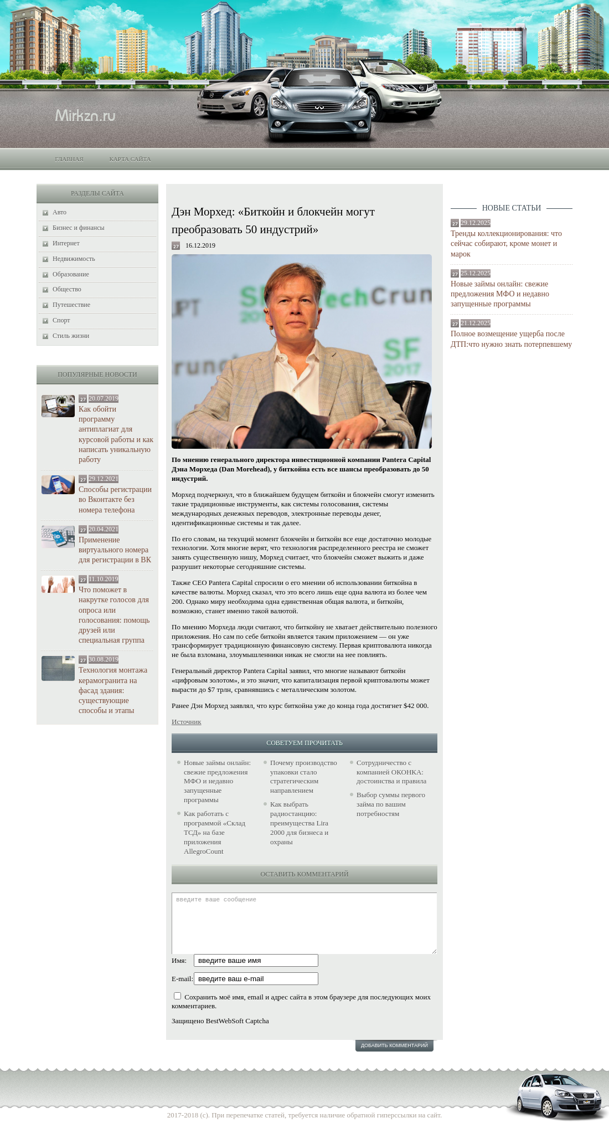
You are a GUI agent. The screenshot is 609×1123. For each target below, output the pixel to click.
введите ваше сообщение (304, 923)
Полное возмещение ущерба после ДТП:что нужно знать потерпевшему (511, 339)
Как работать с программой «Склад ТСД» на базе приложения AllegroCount (214, 832)
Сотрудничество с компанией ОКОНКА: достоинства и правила (391, 772)
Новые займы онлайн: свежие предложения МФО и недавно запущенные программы (500, 294)
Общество (67, 289)
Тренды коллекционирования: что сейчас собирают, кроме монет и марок (506, 243)
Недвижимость (74, 259)
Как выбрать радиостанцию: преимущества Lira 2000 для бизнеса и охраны (299, 823)
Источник (187, 721)
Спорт (61, 320)
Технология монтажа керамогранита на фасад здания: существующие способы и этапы (113, 690)
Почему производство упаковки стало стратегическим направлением (303, 776)
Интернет (66, 243)
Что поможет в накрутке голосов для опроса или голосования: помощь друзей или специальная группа (114, 615)
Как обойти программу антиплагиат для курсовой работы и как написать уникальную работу (116, 434)
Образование (71, 274)
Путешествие (71, 305)
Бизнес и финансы (79, 228)
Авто (59, 212)
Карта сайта (130, 159)
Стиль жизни (71, 336)
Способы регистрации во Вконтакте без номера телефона (115, 499)
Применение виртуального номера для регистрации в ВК (115, 550)
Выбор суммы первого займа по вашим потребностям (391, 804)
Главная (69, 159)
